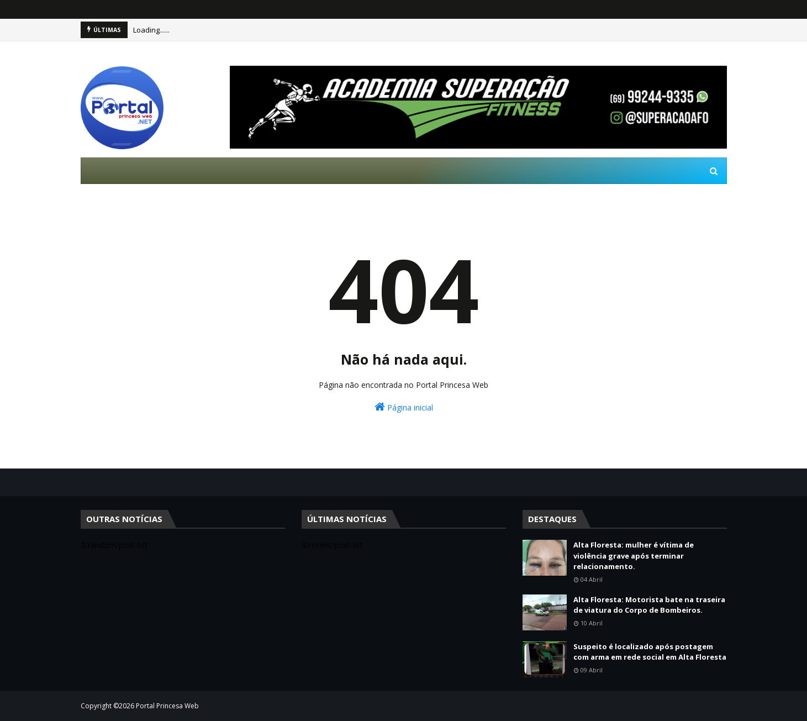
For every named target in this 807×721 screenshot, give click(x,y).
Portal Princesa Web (167, 706)
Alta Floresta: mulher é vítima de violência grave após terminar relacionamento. (633, 555)
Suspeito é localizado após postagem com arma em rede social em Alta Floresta (649, 651)
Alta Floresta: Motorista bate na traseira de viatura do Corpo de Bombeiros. (649, 604)
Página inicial (404, 407)
